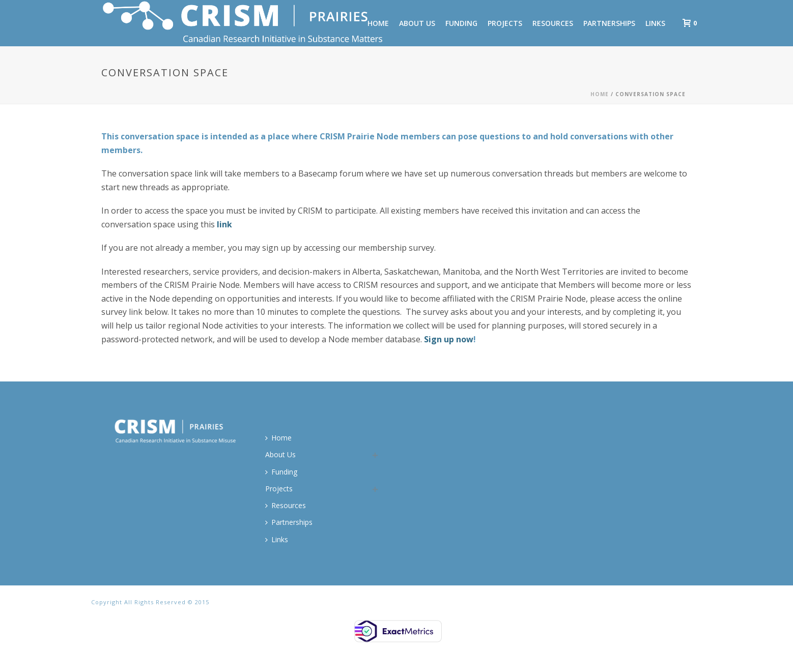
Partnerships (609, 23)
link (224, 224)
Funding (461, 23)
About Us (417, 23)
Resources (552, 23)
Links (655, 23)
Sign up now (448, 339)
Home (599, 94)
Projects (505, 23)
